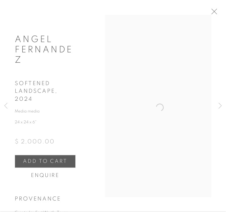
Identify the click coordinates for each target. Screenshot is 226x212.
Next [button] (220, 106)
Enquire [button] (45, 178)
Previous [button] (6, 106)
